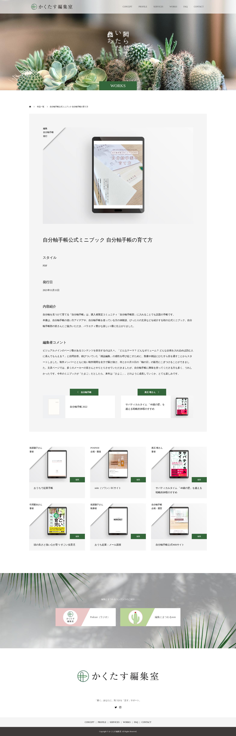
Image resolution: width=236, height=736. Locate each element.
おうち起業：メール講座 (108, 544)
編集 (77, 480)
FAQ (185, 7)
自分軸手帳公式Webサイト (170, 544)
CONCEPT (127, 7)
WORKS (173, 7)
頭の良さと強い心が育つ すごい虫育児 (54, 544)
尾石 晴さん (150, 392)
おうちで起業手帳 (43, 488)
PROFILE (143, 7)
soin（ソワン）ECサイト (108, 488)
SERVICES (158, 7)
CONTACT (199, 7)
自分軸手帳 (86, 392)
